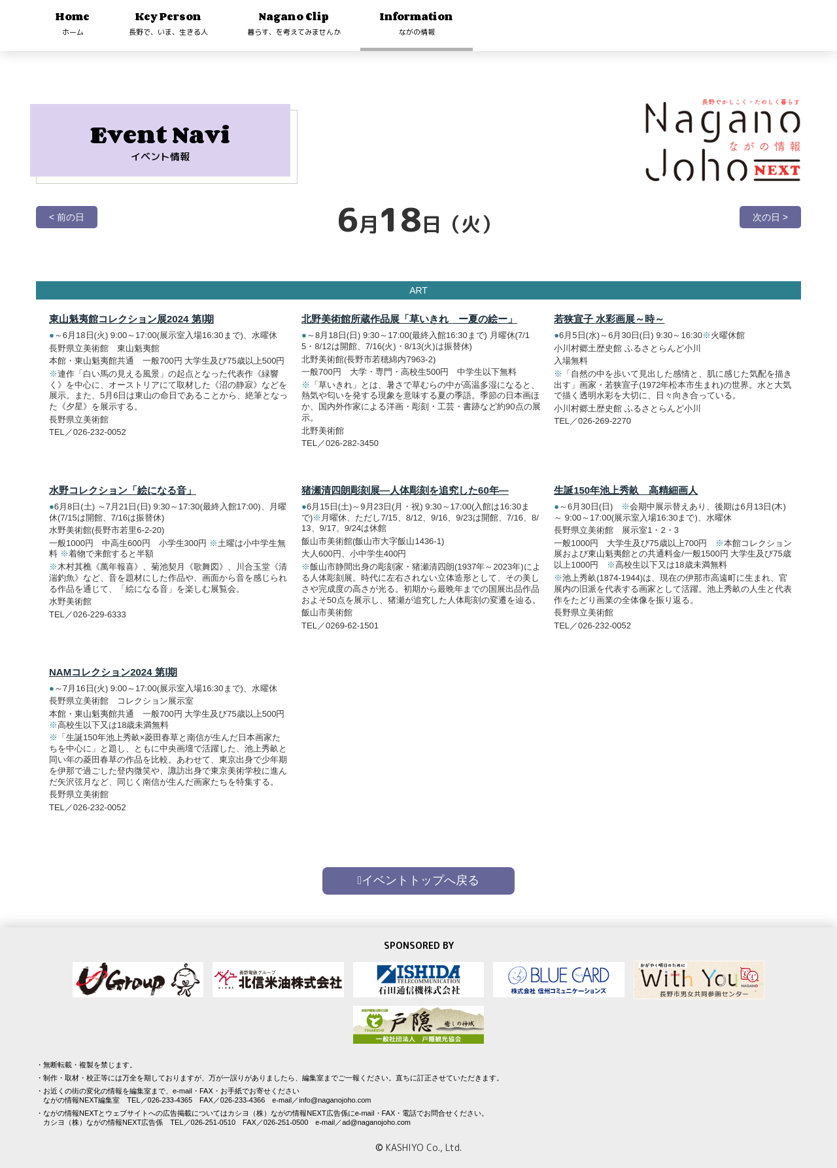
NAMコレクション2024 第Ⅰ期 (113, 672)
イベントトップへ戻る (419, 880)
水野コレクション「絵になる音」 (122, 490)
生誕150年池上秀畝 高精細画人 (626, 490)
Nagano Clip (294, 23)
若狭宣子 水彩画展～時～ (609, 318)
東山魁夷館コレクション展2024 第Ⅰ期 (131, 318)
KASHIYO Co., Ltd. (424, 1147)
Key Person (168, 23)
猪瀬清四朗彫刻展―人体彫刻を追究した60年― (405, 490)
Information (416, 23)
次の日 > (770, 217)
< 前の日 (66, 217)
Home (73, 23)
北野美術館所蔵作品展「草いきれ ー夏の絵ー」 (409, 318)
